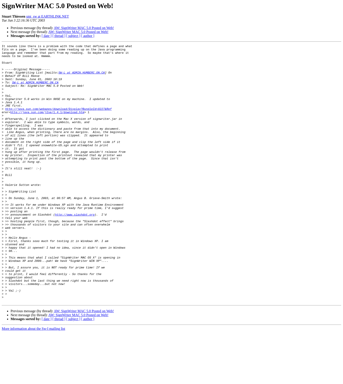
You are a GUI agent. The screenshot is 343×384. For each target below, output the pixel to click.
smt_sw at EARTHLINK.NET (47, 16)
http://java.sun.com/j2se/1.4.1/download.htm (47, 126)
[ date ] (47, 36)
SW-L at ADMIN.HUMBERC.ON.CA (81, 78)
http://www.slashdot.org (74, 249)
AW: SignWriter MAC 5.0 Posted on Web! (84, 28)
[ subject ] (73, 36)
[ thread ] (58, 36)
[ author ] (87, 36)
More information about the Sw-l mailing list (33, 380)
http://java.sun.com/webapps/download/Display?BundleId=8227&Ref (58, 122)
